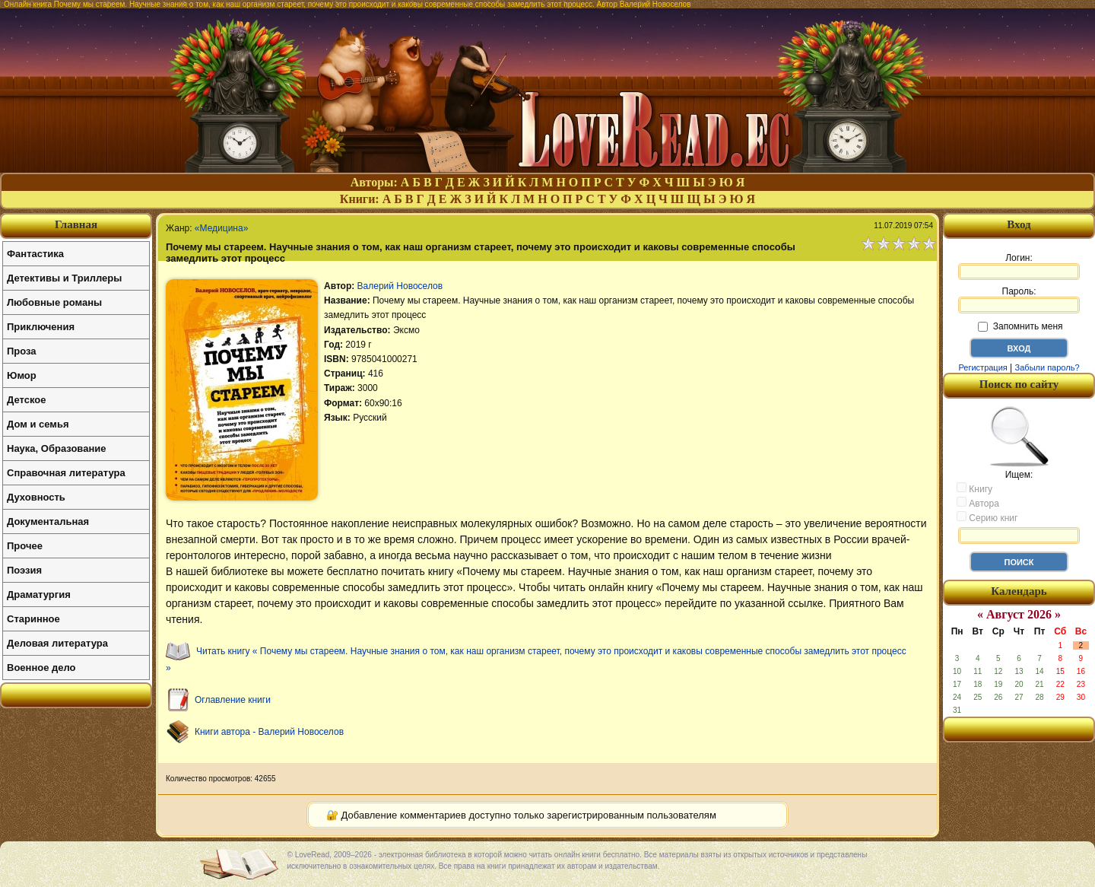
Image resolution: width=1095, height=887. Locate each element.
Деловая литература (57, 643)
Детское (26, 399)
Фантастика (35, 253)
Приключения (41, 326)
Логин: (1019, 266)
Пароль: (1019, 299)
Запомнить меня (1020, 326)
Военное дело (41, 667)
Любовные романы (54, 302)
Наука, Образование (56, 448)
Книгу (974, 488)
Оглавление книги (233, 700)
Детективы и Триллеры (64, 278)
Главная (76, 224)
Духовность (36, 497)
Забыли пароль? (1047, 367)
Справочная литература (66, 472)
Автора (978, 503)
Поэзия (24, 570)
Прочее (25, 546)
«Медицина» (221, 228)
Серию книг (987, 517)
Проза (21, 351)
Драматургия (39, 594)
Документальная (48, 521)
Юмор (21, 375)
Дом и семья (38, 424)
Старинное (33, 619)
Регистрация (982, 367)
